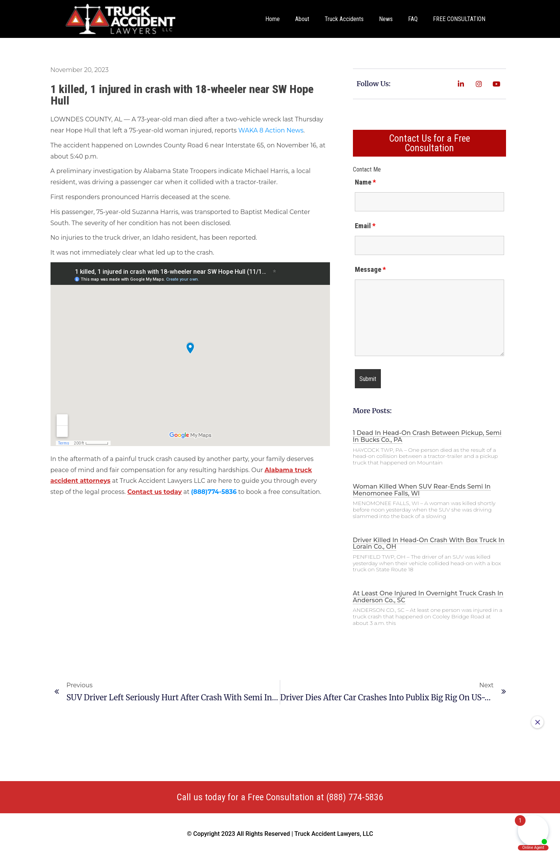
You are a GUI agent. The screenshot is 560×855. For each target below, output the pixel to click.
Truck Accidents (344, 19)
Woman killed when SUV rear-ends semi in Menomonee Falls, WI (422, 490)
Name (365, 182)
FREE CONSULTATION (459, 19)
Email (365, 226)
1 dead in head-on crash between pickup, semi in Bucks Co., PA (427, 436)
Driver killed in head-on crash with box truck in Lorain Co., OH (428, 543)
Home (272, 19)
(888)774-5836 (214, 491)
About (302, 19)
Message (370, 269)
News (386, 19)
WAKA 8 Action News (270, 130)
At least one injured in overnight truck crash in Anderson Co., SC (428, 597)
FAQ (413, 19)
